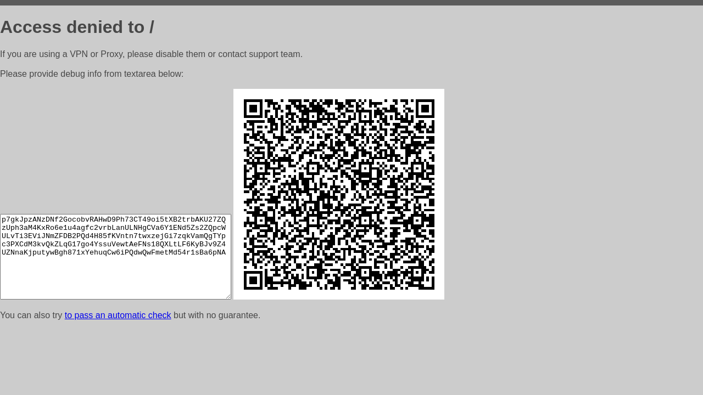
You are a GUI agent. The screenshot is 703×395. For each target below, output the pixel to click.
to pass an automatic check (118, 315)
